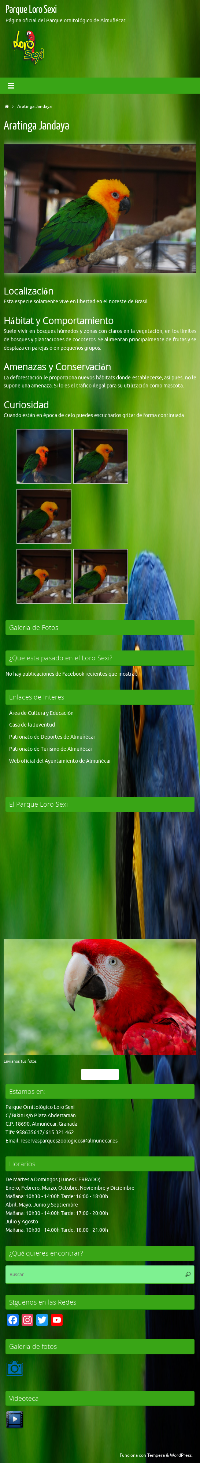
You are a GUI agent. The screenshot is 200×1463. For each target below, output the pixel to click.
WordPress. (181, 1455)
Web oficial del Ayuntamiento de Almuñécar (60, 761)
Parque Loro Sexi (30, 9)
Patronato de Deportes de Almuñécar (52, 737)
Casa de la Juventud (32, 725)
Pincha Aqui (100, 1074)
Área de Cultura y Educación (41, 713)
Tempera (156, 1455)
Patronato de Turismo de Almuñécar (50, 749)
